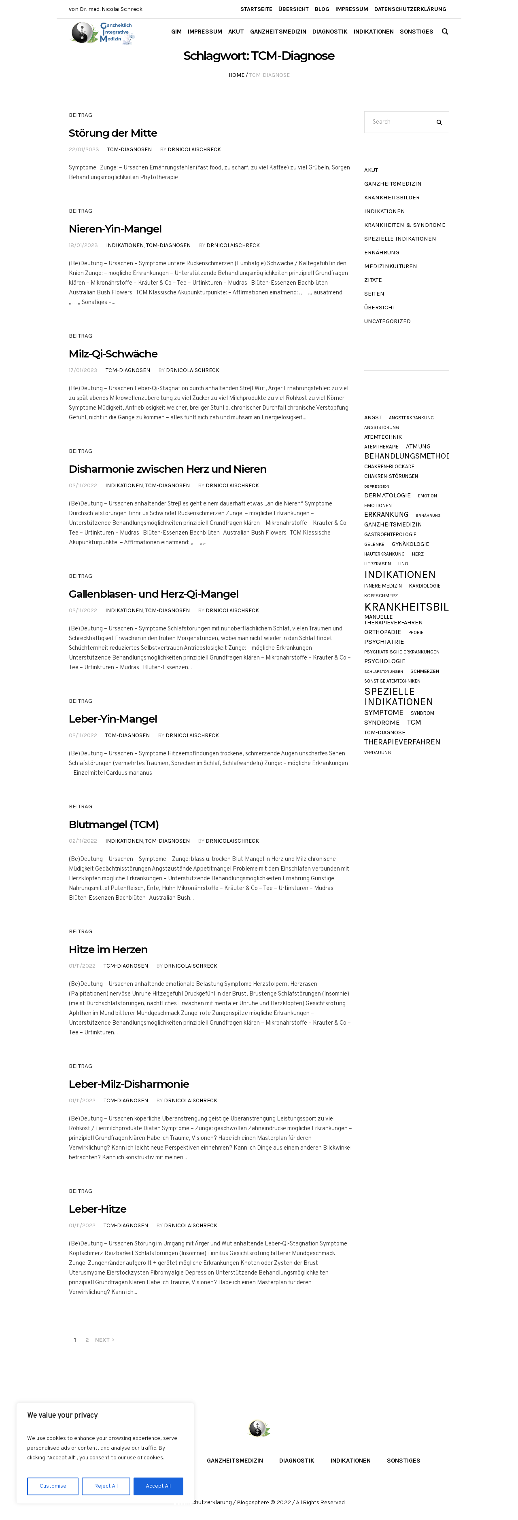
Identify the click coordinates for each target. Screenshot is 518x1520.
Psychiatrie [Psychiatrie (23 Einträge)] (384, 641)
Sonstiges (403, 1460)
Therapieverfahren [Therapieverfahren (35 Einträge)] (402, 742)
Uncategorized (387, 321)
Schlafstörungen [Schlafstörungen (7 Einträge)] (383, 672)
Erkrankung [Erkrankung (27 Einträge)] (386, 514)
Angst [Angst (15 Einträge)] (373, 418)
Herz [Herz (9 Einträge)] (418, 554)
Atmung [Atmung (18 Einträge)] (418, 447)
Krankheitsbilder (392, 197)
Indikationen (125, 245)
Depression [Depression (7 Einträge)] (376, 486)
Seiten (374, 293)
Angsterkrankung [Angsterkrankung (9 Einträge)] (411, 417)
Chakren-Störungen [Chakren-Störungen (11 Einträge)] (391, 476)
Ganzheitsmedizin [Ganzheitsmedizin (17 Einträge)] (393, 525)
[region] (105, 1453)
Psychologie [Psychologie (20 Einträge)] (384, 661)
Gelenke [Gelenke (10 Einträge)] (374, 544)
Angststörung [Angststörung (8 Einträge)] (381, 427)
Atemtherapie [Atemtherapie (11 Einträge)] (381, 446)
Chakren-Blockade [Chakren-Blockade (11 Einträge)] (389, 466)
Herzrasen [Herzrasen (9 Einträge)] (377, 563)
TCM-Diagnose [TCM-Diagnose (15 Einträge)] (384, 733)
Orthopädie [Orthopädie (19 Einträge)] (382, 632)
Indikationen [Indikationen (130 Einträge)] (400, 574)
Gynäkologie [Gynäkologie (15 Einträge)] (410, 544)
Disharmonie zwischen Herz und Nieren (168, 469)
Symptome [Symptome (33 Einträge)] (383, 713)
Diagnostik (296, 1460)
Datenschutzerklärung (202, 1503)
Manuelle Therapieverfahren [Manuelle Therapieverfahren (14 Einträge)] (393, 620)
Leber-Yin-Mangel (113, 718)
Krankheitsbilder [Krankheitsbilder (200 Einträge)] (417, 607)
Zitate (373, 279)
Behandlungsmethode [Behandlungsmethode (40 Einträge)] (410, 456)
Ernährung (381, 252)
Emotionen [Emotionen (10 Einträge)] (378, 505)
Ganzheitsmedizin (393, 183)
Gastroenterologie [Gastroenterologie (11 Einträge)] (390, 534)
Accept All (158, 1486)
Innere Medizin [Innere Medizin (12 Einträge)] (383, 585)
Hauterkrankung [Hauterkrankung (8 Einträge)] (384, 554)
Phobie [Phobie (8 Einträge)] (415, 632)
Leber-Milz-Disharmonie (129, 1084)
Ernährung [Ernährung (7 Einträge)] (428, 516)
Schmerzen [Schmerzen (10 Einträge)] (424, 671)
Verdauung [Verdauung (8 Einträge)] (377, 752)
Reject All (106, 1486)
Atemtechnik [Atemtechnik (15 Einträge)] (383, 437)
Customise (53, 1486)
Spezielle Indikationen (400, 238)
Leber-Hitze (97, 1209)
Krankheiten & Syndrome (405, 224)
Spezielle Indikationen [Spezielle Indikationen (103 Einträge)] (398, 696)
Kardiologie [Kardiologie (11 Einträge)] (425, 585)
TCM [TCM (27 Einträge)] (414, 722)
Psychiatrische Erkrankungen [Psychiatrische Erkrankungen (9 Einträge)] (401, 651)
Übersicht (379, 307)
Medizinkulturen (390, 266)
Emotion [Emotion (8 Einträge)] (427, 496)
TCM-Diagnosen (129, 149)
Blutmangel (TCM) (114, 824)
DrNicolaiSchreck (194, 149)
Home (236, 75)
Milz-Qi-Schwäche (113, 353)
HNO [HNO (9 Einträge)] (403, 563)
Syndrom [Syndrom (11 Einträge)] (422, 713)
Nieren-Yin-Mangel (115, 228)
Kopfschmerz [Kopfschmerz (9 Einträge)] (381, 595)
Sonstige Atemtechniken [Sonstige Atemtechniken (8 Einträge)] (392, 681)
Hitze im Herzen (108, 949)
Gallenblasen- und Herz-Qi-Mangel (153, 594)
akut (371, 169)
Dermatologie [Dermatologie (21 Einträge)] (387, 495)
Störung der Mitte (113, 133)
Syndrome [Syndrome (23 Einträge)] (382, 722)
